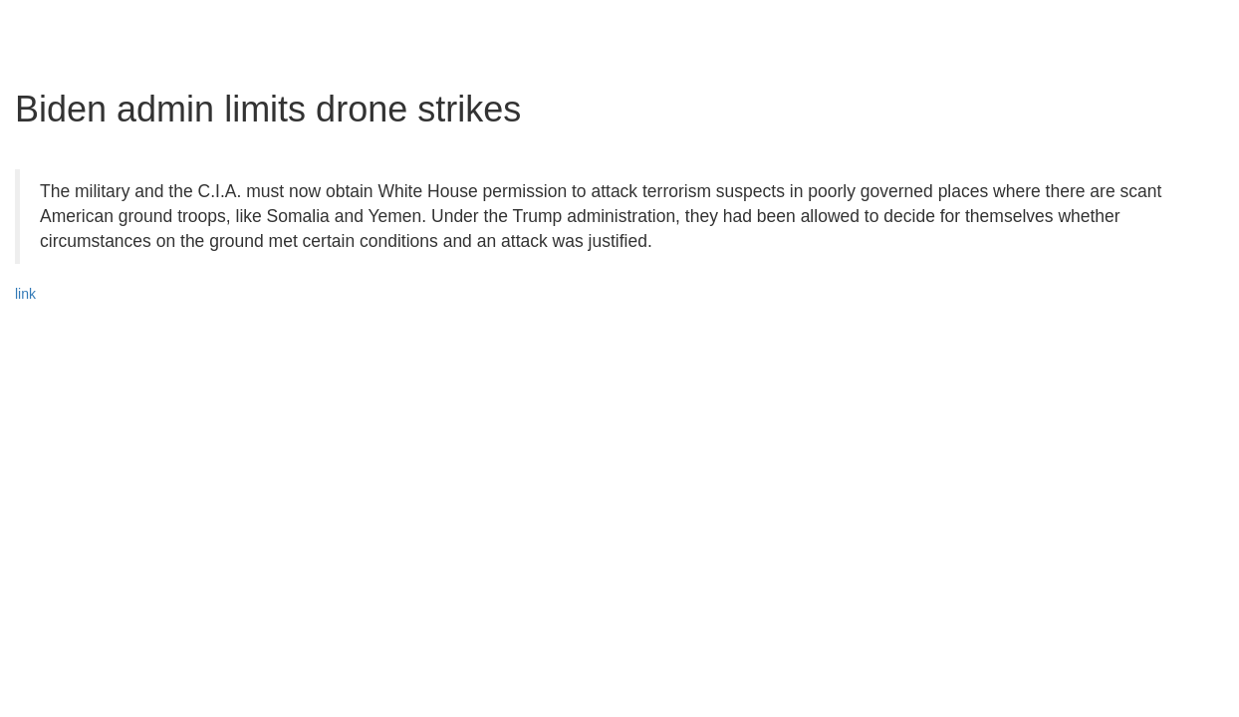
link (25, 294)
